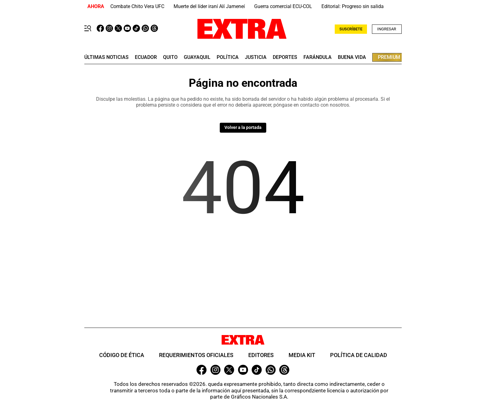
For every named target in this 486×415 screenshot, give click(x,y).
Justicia (256, 57)
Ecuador (146, 57)
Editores (261, 355)
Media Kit (302, 355)
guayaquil (197, 57)
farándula (317, 57)
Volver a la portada (243, 127)
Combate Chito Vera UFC (137, 6)
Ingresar (386, 29)
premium (389, 57)
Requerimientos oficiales (196, 355)
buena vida (352, 57)
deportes (285, 57)
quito (170, 57)
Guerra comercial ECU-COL (283, 6)
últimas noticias (106, 57)
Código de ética (121, 355)
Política (228, 57)
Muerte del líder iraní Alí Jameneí (209, 6)
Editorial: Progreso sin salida (352, 6)
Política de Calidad (358, 355)
